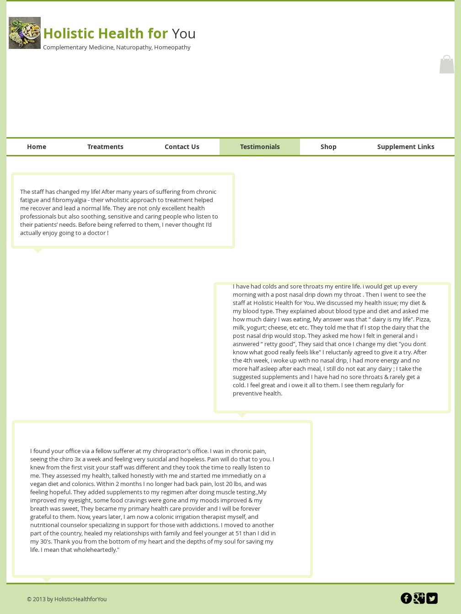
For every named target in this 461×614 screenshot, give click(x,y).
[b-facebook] (406, 598)
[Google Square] (419, 598)
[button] (447, 64)
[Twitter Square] (432, 598)
